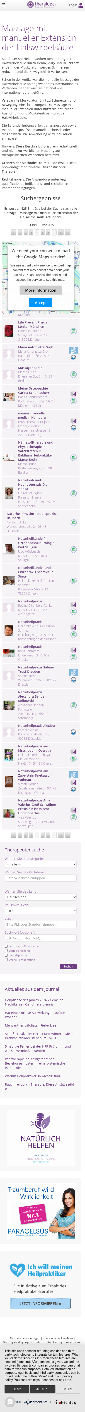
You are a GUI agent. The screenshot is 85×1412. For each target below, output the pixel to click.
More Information (40, 290)
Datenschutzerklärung (48, 1342)
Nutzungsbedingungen (17, 1342)
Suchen (68, 966)
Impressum (73, 1342)
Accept (41, 302)
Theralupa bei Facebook (58, 1338)
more (68, 1389)
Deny (17, 1389)
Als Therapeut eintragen (25, 1338)
